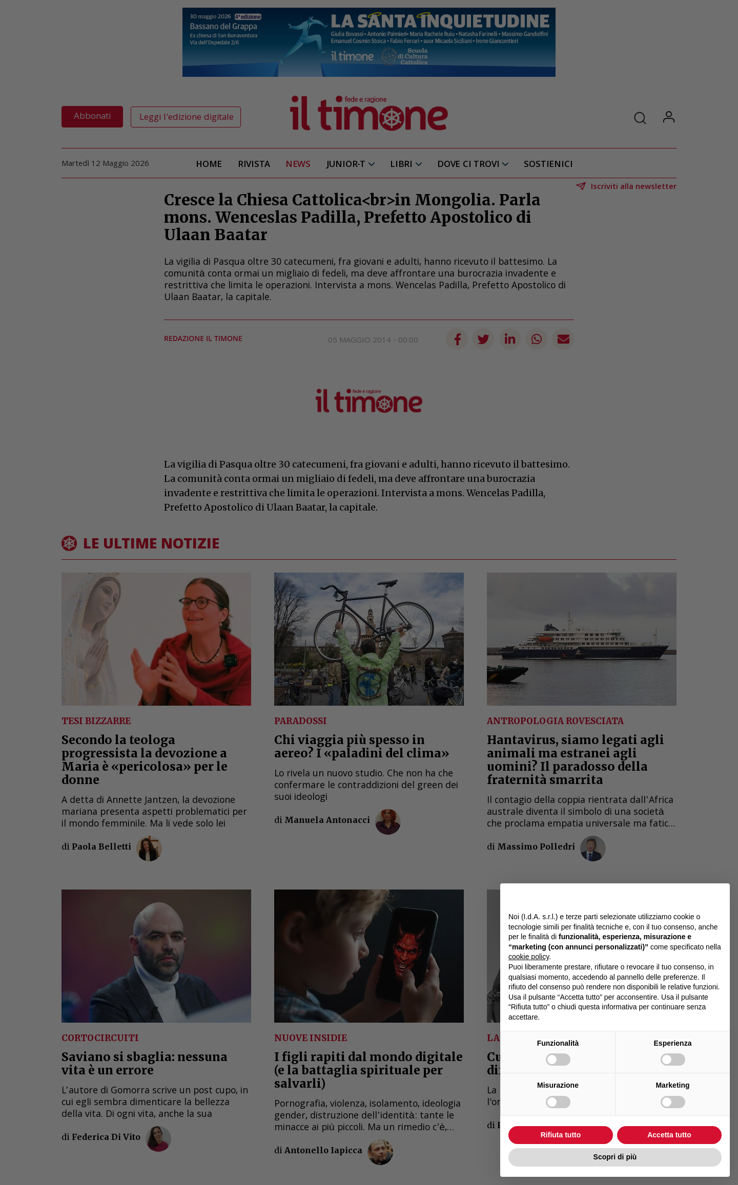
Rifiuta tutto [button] (561, 1135)
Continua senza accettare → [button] (674, 896)
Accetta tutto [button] (669, 1135)
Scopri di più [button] (615, 1157)
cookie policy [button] (528, 957)
